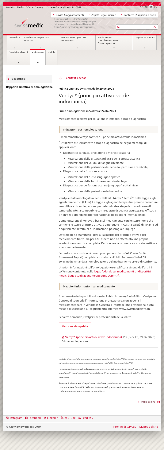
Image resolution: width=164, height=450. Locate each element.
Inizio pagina (147, 401)
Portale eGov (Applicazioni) (59, 7)
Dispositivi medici (144, 37)
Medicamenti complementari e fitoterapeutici (108, 40)
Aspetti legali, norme (102, 14)
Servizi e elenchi (18, 52)
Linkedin (52, 417)
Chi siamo (38, 54)
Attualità (14, 37)
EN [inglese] (155, 7)
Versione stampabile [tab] (75, 326)
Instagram (15, 417)
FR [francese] (146, 7)
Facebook (34, 417)
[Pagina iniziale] (55, 23)
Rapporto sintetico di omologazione (29, 87)
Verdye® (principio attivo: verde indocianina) (110, 337)
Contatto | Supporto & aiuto (138, 14)
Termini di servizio (124, 426)
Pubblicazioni (18, 78)
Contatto (10, 7)
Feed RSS (87, 417)
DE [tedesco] (141, 7)
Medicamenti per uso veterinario (73, 39)
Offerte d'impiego (35, 7)
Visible (51, 52)
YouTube (70, 417)
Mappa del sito (148, 426)
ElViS (78, 7)
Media (20, 7)
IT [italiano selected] (151, 7)
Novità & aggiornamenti (68, 14)
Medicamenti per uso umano (36, 39)
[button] (119, 26)
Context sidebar (76, 77)
